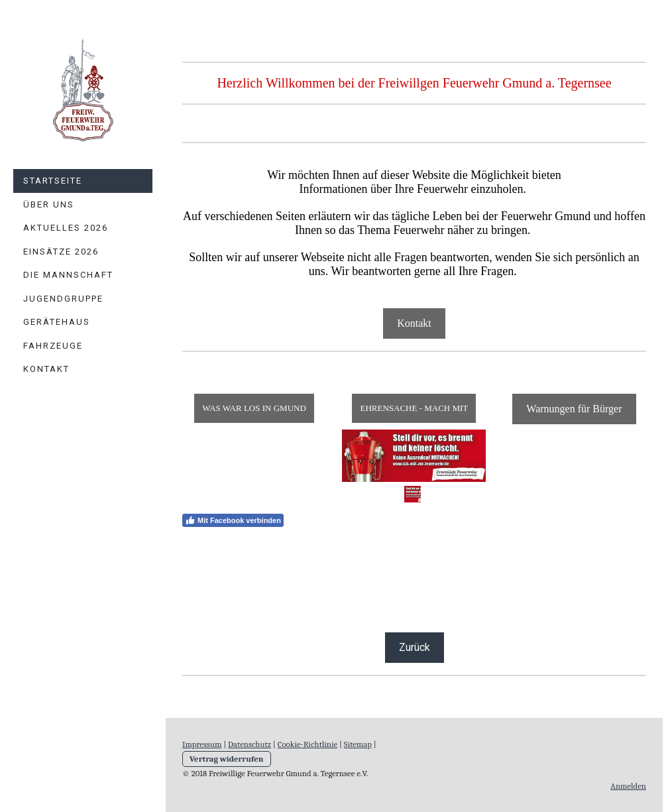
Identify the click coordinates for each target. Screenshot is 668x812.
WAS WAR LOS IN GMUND (254, 408)
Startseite (52, 181)
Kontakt (46, 369)
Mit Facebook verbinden (233, 520)
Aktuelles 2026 (65, 228)
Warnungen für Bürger (574, 408)
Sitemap (358, 744)
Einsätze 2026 (61, 252)
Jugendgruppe (63, 299)
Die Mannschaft (68, 275)
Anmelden (628, 786)
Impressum (201, 744)
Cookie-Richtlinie (307, 744)
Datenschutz (249, 744)
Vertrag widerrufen (227, 759)
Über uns (48, 204)
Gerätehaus (56, 322)
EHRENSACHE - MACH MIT (414, 408)
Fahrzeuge (53, 346)
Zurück (414, 647)
